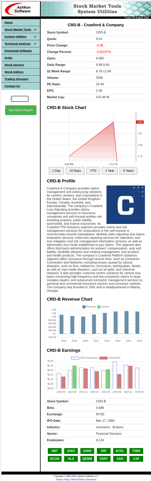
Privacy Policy (62, 479)
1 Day (56, 170)
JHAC (71, 451)
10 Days (75, 170)
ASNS (87, 451)
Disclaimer (91, 479)
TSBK (136, 451)
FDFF (104, 458)
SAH (120, 458)
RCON (54, 458)
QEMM (87, 458)
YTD (93, 170)
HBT (54, 451)
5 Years (128, 170)
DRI (103, 451)
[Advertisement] (20, 176)
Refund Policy (78, 479)
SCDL (120, 451)
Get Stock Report (21, 110)
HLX (71, 458)
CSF (136, 458)
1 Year (109, 170)
